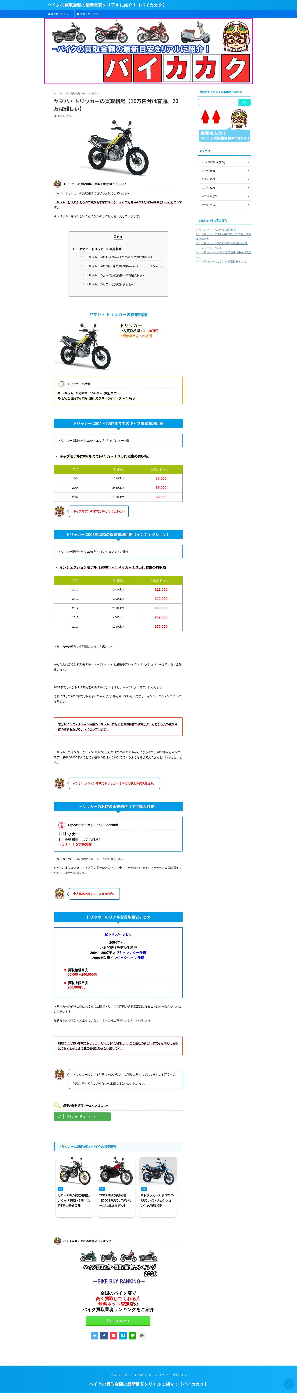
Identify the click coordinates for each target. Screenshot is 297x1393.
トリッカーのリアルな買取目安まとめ (107, 284)
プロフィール (144, 1375)
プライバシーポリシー (122, 1375)
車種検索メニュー (59, 13)
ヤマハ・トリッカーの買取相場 (99, 249)
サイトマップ (162, 1375)
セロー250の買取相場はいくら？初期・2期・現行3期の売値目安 (74, 1200)
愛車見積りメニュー (90, 13)
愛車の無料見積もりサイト (82, 1116)
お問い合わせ (179, 1375)
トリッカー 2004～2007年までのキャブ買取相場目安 (116, 257)
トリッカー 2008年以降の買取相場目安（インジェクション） (122, 266)
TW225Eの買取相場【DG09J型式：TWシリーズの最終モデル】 (115, 1200)
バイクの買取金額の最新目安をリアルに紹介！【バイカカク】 (107, 5)
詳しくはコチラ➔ (118, 1320)
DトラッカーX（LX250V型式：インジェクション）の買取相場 (157, 1200)
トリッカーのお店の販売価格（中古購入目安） (112, 275)
